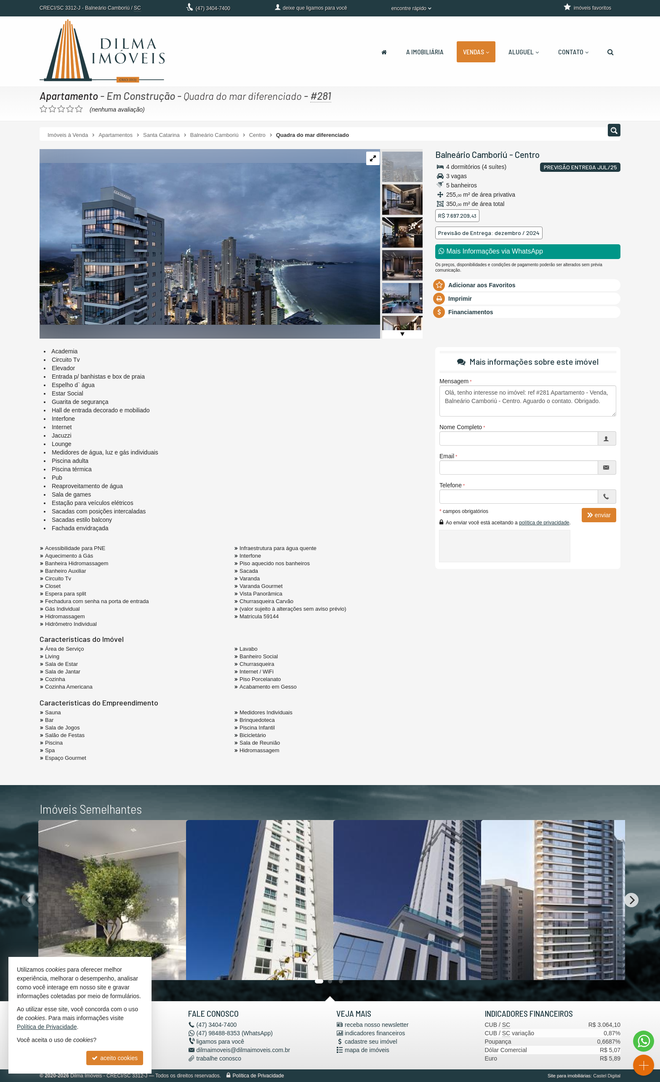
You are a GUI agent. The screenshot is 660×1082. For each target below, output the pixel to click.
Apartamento (69, 95)
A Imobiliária (425, 52)
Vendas (476, 52)
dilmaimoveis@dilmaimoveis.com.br (243, 1050)
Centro (527, 154)
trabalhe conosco (219, 1058)
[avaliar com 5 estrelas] (79, 109)
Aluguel (523, 52)
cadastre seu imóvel (371, 1041)
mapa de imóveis (367, 1050)
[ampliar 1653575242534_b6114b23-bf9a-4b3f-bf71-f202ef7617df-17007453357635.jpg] (211, 236)
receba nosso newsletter (377, 1024)
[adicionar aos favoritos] (170, 965)
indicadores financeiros (375, 1033)
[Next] (631, 900)
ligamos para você (221, 1041)
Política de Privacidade (258, 1076)
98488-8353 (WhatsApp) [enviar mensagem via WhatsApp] (235, 1033)
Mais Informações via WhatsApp (491, 251)
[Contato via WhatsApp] (643, 1041)
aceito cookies (115, 1058)
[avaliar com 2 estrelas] (52, 109)
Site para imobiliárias (569, 1075)
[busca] (610, 51)
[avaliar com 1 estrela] (44, 109)
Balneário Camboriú (471, 154)
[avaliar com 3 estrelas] (61, 109)
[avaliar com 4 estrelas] (70, 109)
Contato (573, 52)
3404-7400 (213, 8)
